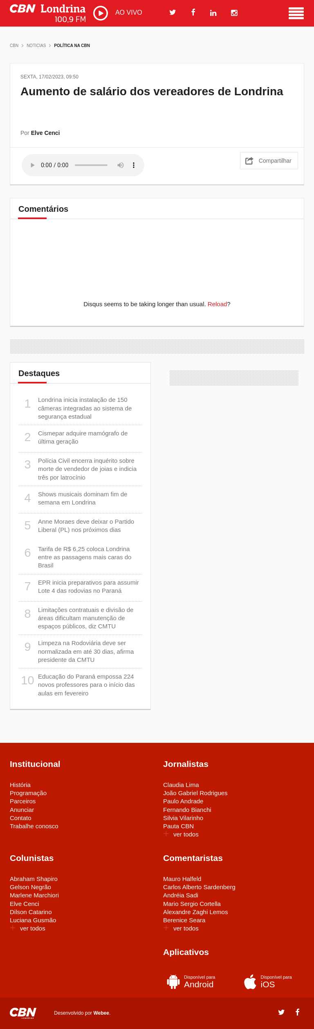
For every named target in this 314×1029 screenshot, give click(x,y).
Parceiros (23, 801)
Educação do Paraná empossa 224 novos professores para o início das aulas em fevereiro (76, 685)
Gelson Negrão (30, 886)
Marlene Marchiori (34, 895)
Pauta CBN (178, 826)
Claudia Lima (181, 784)
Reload (217, 303)
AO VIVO (117, 13)
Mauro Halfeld (182, 878)
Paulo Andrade (183, 801)
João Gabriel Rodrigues (195, 792)
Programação (28, 792)
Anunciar (22, 809)
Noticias (36, 45)
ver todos (181, 834)
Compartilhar (275, 160)
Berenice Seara (184, 920)
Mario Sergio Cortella (192, 903)
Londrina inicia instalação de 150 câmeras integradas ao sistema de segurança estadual (75, 408)
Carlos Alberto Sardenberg (199, 886)
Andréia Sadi (180, 895)
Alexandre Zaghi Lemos (195, 911)
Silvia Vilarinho (183, 817)
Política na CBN (72, 45)
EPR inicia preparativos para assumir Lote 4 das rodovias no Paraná (78, 586)
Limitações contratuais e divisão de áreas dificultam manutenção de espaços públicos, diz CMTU (75, 618)
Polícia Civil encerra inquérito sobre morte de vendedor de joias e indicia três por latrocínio (77, 469)
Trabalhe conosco (34, 826)
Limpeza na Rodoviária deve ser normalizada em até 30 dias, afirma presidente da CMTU (76, 651)
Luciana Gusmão (33, 920)
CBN (14, 45)
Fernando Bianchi (187, 809)
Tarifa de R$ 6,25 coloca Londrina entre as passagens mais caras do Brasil (74, 557)
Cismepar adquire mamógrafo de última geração (73, 437)
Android (193, 981)
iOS (270, 981)
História (20, 784)
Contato (20, 817)
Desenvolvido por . (82, 1013)
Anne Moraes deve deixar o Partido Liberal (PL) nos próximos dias (76, 526)
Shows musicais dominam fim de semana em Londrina (72, 498)
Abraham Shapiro (34, 878)
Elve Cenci (24, 903)
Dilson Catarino (31, 911)
